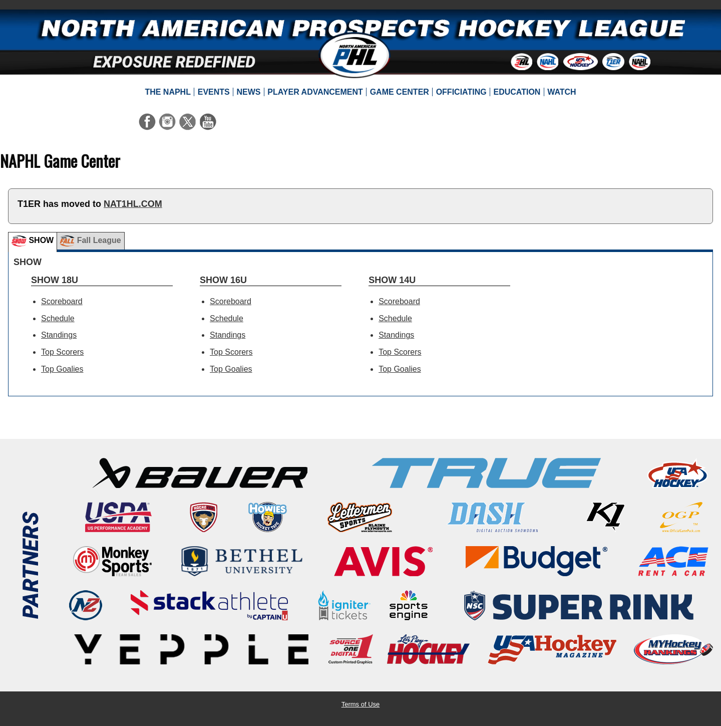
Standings (59, 335)
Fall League (90, 241)
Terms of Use (360, 704)
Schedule (58, 318)
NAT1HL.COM (133, 204)
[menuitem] (168, 92)
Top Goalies (62, 369)
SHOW (33, 240)
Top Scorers (62, 352)
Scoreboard (62, 301)
